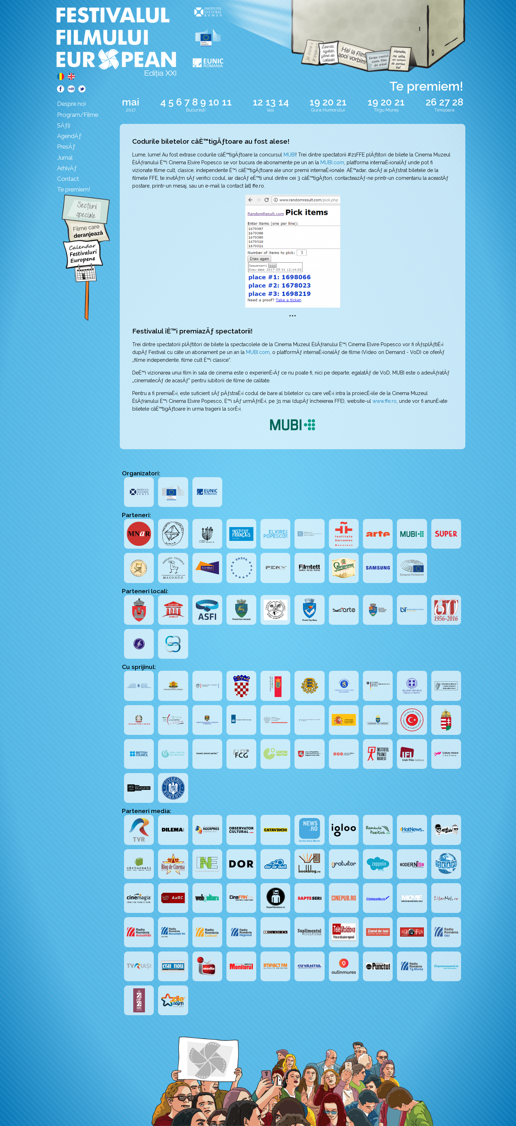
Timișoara (444, 110)
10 (213, 102)
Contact (68, 178)
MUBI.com (332, 162)
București (196, 110)
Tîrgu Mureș (386, 110)
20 (328, 102)
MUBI (290, 155)
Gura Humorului (328, 110)
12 (258, 102)
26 (431, 102)
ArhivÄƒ (67, 168)
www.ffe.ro (384, 401)
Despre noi (71, 103)
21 (341, 102)
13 (270, 102)
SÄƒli (63, 125)
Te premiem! (73, 189)
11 (227, 102)
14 (283, 102)
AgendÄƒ (69, 135)
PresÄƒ (66, 146)
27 (444, 102)
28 (457, 102)
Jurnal (65, 157)
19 (314, 102)
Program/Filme (77, 114)
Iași (270, 110)
